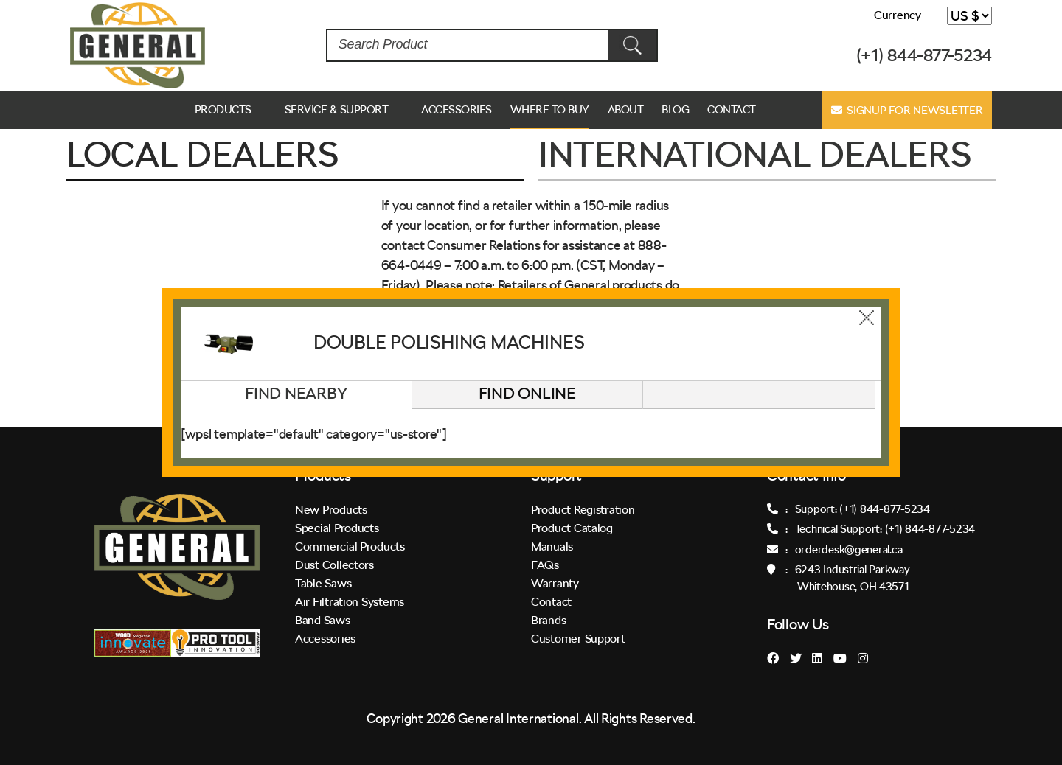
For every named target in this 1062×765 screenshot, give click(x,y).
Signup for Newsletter (906, 110)
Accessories (456, 109)
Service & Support (337, 109)
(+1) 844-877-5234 (924, 55)
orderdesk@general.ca (849, 549)
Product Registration (583, 510)
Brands (548, 620)
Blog (675, 109)
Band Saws (322, 620)
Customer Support (578, 639)
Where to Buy (549, 109)
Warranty (555, 583)
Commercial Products (350, 546)
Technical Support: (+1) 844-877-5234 (885, 529)
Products (223, 109)
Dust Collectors (334, 565)
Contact (731, 109)
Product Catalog (572, 528)
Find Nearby (296, 392)
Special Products (337, 528)
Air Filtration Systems (349, 602)
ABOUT (626, 109)
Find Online (527, 392)
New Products (331, 510)
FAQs (545, 565)
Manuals (552, 546)
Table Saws (323, 583)
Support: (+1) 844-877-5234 (862, 509)
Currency (897, 15)
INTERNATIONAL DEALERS (754, 154)
